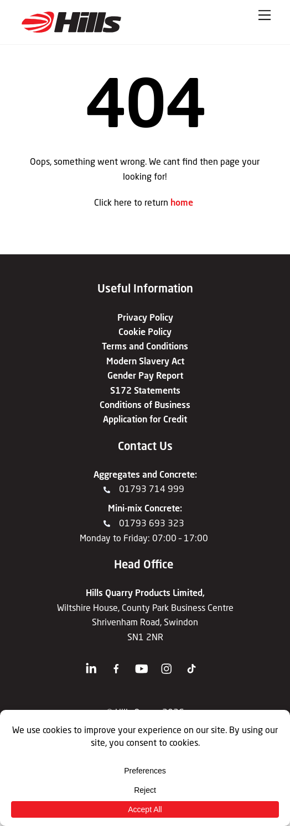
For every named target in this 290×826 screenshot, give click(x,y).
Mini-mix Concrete (144, 508)
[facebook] (118, 664)
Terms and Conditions (145, 346)
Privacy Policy (145, 317)
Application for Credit (145, 419)
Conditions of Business (145, 404)
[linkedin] (93, 664)
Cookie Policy (145, 331)
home (181, 202)
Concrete (177, 474)
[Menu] (264, 15)
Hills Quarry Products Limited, (145, 592)
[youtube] (143, 664)
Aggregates (117, 474)
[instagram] (169, 664)
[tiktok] (193, 664)
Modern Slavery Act (145, 361)
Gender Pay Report (145, 375)
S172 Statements (145, 390)
